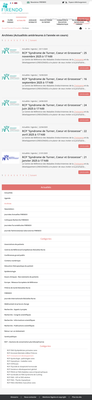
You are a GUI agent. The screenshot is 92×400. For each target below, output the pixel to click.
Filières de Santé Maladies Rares (17, 288)
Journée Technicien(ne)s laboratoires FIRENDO (22, 230)
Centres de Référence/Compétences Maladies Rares (24, 250)
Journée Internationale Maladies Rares (19, 298)
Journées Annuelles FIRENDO (15, 214)
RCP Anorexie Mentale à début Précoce (22, 353)
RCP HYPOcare (12, 364)
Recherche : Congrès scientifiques (17, 315)
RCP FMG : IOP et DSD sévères (18, 377)
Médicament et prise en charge (16, 304)
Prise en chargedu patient (46, 21)
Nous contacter (30, 397)
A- (86, 28)
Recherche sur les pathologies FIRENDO (79, 22)
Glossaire (14, 397)
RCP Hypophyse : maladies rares (19, 361)
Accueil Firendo (7, 28)
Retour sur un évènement (14, 331)
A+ (89, 28)
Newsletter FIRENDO (38, 2)
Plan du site (76, 397)
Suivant (33, 40)
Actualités (21, 20)
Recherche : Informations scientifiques (19, 320)
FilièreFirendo (10, 21)
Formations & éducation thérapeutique (62, 22)
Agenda (7, 198)
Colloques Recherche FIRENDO (16, 220)
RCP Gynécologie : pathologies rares (21, 358)
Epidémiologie (10, 271)
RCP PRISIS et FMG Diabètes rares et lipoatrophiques (27, 372)
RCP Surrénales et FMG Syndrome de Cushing (24, 374)
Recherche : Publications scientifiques (19, 325)
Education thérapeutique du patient (18, 266)
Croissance (79, 59)
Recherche (88, 21)
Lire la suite (84, 68)
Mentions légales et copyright (54, 397)
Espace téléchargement (77, 2)
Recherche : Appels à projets (15, 309)
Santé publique (10, 336)
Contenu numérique (12, 260)
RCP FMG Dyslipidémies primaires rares (22, 350)
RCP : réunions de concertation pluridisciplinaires (24, 342)
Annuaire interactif (33, 21)
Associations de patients (14, 244)
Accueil (3, 21)
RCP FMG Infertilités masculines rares (21, 383)
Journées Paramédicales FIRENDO (17, 225)
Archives (7, 203)
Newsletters (9, 209)
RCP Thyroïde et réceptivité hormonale (22, 366)
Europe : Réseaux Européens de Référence (21, 282)
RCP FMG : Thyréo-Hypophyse (18, 380)
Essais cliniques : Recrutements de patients (21, 277)
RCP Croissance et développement (20, 356)
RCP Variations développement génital (22, 369)
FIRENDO (8, 293)
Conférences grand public (14, 255)
